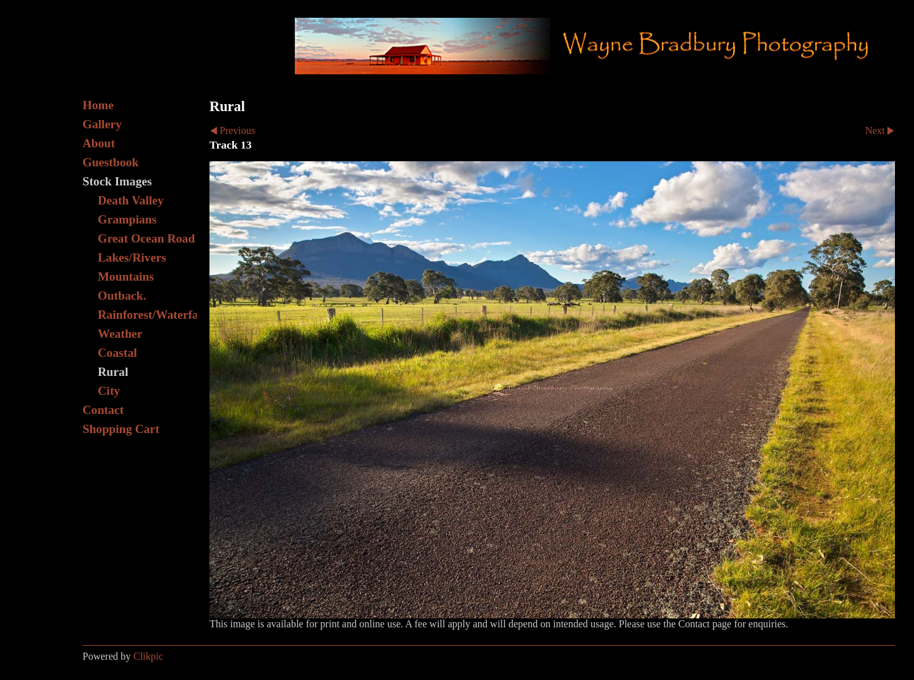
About (99, 143)
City (109, 390)
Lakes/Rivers (132, 257)
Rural (113, 371)
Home (98, 105)
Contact (103, 410)
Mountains (126, 276)
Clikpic (148, 656)
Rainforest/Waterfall (147, 314)
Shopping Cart (121, 429)
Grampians (127, 219)
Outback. (122, 295)
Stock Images (117, 181)
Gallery (102, 124)
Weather (120, 333)
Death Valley (131, 200)
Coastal (117, 352)
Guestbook (111, 162)
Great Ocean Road (146, 238)
